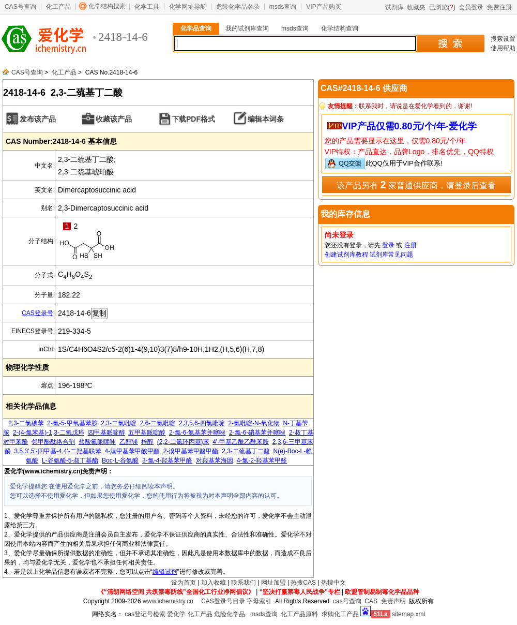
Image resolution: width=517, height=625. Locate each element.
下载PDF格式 (193, 119)
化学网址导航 (187, 6)
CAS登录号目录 (223, 601)
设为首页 (183, 582)
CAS (370, 601)
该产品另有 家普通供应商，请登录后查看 (416, 184)
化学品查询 (195, 28)
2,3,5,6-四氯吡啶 (202, 423)
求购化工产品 (340, 614)
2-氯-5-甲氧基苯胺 (72, 423)
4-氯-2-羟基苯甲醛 (262, 460)
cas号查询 (347, 601)
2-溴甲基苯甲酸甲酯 (191, 451)
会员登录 (471, 7)
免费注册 (499, 7)
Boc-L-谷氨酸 (120, 460)
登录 (388, 245)
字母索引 (259, 601)
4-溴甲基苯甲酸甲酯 (132, 451)
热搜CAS (303, 582)
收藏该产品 (114, 119)
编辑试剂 (165, 571)
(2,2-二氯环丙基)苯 (183, 441)
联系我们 (243, 582)
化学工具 (146, 6)
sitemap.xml (408, 614)
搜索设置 (503, 38)
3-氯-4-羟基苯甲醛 (167, 460)
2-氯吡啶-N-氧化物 (253, 423)
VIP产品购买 (323, 6)
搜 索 (450, 43)
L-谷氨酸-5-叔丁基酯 (70, 460)
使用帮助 (503, 48)
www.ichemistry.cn (168, 601)
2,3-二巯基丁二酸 (246, 451)
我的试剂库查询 (247, 28)
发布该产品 (38, 119)
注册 (410, 245)
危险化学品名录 (238, 6)
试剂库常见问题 (391, 254)
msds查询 (283, 6)
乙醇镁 (128, 441)
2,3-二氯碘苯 (26, 423)
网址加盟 (273, 582)
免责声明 (393, 601)
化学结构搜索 (107, 6)
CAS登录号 (37, 313)
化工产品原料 (299, 614)
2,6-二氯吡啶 (158, 423)
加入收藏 (213, 582)
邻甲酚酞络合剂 (53, 441)
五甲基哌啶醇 (146, 432)
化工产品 (58, 6)
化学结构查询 (339, 28)
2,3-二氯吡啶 (118, 423)
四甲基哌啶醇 (106, 432)
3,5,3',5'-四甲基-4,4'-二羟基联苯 (57, 451)
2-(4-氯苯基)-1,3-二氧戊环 (48, 432)
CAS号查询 (20, 6)
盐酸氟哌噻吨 (97, 441)
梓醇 (147, 441)
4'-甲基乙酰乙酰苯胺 (240, 441)
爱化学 (176, 614)
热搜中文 (333, 582)
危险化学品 (229, 614)
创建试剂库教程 (346, 254)
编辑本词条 (266, 119)
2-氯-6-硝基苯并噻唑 (257, 432)
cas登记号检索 (145, 614)
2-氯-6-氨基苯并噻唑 (197, 432)
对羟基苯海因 (214, 460)
